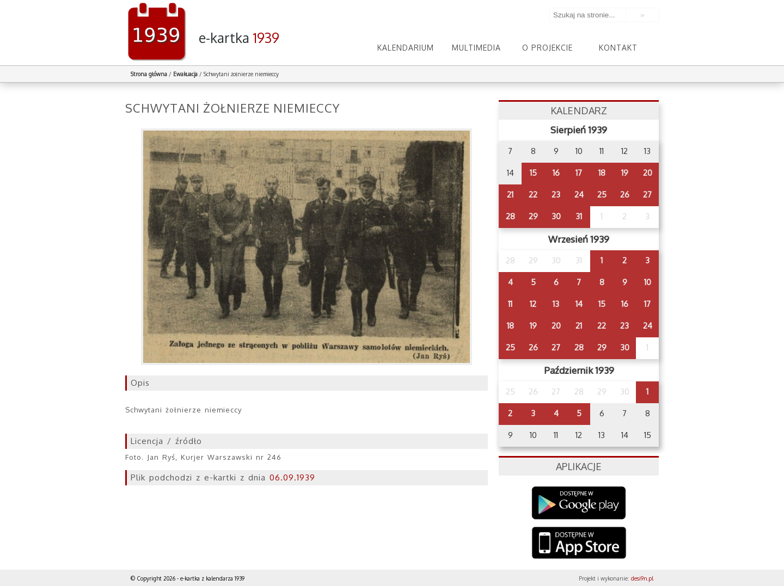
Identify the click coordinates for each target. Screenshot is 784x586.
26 (624, 194)
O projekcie (547, 47)
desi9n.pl (642, 578)
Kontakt (618, 47)
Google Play (579, 503)
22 (533, 194)
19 (624, 173)
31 (578, 216)
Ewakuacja (185, 74)
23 (556, 194)
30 (556, 216)
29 (533, 216)
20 (647, 173)
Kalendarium (405, 47)
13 (556, 304)
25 (602, 194)
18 (601, 173)
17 (578, 173)
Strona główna (149, 74)
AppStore (579, 544)
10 (647, 282)
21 (510, 194)
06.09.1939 (292, 477)
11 (510, 304)
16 (556, 173)
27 (647, 194)
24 (579, 194)
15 (533, 173)
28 (510, 216)
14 (579, 304)
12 (533, 304)
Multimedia (476, 47)
